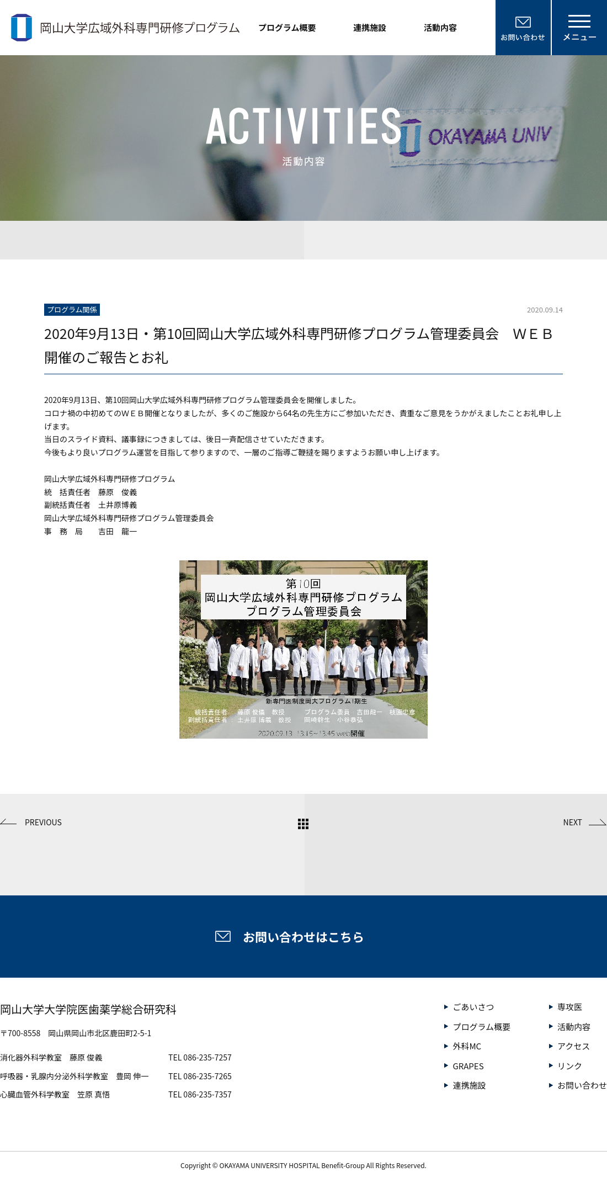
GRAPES (467, 1066)
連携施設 (369, 27)
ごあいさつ (473, 1006)
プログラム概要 (287, 27)
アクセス (573, 1046)
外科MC (466, 1046)
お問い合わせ (582, 1085)
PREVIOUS (43, 822)
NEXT (572, 822)
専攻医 (569, 1006)
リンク (569, 1066)
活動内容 (440, 27)
